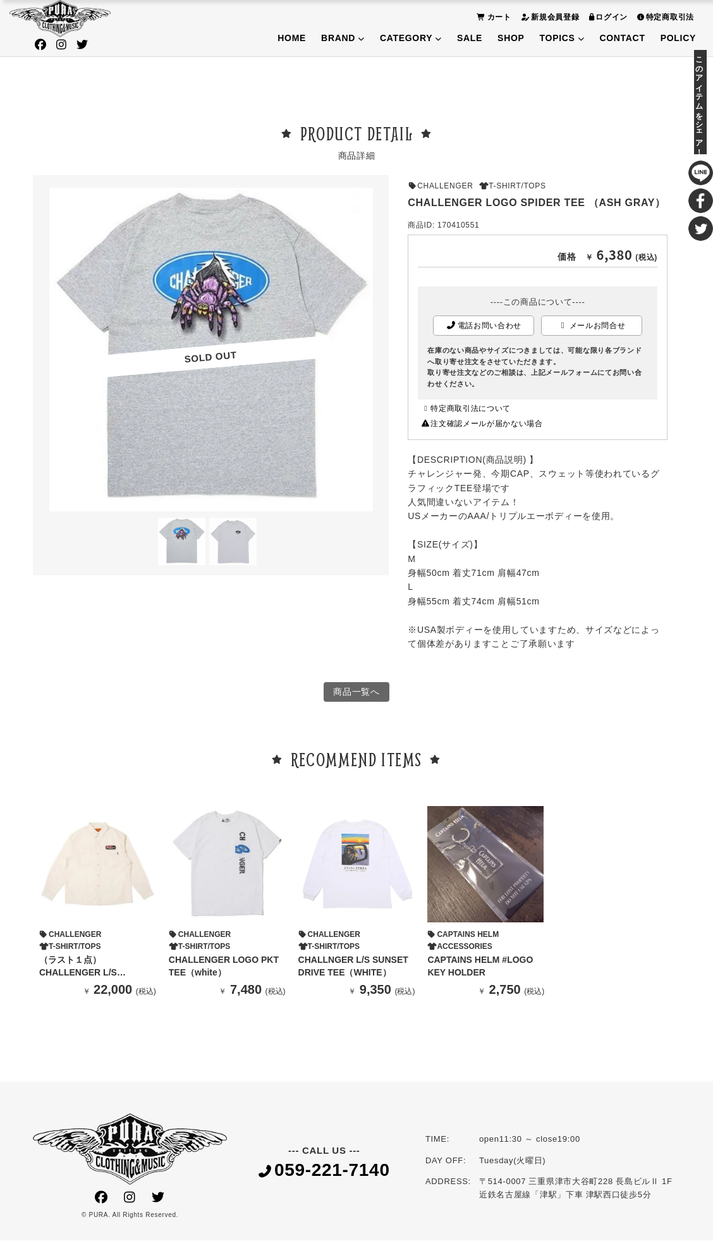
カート (492, 16)
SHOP (510, 38)
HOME (291, 38)
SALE (469, 38)
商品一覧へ (356, 692)
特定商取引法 (664, 16)
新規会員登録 (549, 16)
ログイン (607, 16)
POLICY (678, 38)
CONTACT (622, 38)
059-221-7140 (324, 1172)
